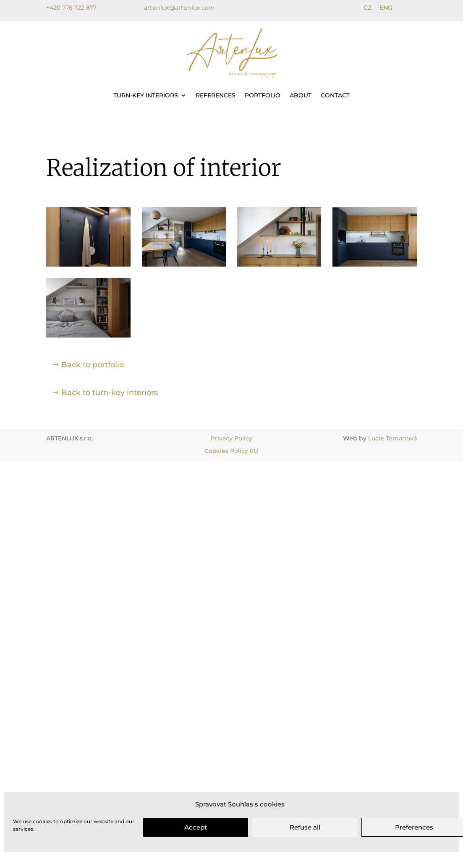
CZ (367, 7)
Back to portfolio (92, 364)
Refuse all (305, 827)
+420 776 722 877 (71, 7)
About (300, 95)
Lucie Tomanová (392, 438)
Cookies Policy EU (231, 451)
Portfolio (262, 95)
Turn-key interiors (145, 95)
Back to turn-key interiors (109, 392)
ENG (385, 7)
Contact (335, 95)
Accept (195, 827)
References (215, 95)
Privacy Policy (231, 438)
